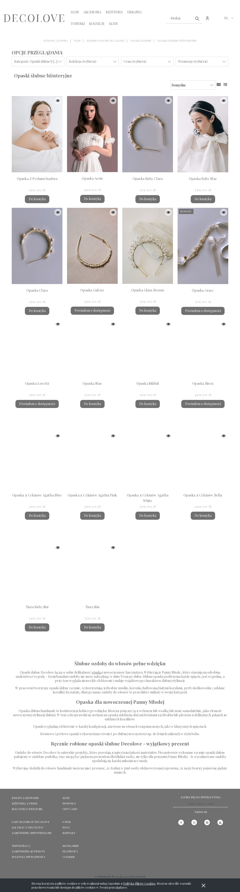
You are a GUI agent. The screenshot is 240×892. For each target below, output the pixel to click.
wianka (96, 672)
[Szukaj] (197, 18)
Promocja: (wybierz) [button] (193, 61)
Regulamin (70, 846)
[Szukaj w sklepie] (179, 18)
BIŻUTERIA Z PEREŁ (25, 803)
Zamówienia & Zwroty (28, 851)
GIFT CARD (69, 809)
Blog (66, 827)
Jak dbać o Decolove (27, 827)
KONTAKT (68, 833)
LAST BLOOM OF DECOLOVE (30, 822)
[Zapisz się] (201, 811)
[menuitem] (75, 12)
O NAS (66, 822)
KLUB (66, 798)
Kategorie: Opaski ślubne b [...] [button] (35, 61)
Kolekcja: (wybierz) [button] (82, 61)
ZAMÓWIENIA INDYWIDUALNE (32, 833)
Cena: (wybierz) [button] (135, 61)
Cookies (68, 857)
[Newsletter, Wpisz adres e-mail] (200, 803)
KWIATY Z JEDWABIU (25, 798)
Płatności (70, 851)
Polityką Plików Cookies (139, 883)
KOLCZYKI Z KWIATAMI (27, 809)
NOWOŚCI (69, 803)
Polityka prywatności (28, 857)
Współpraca (21, 846)
